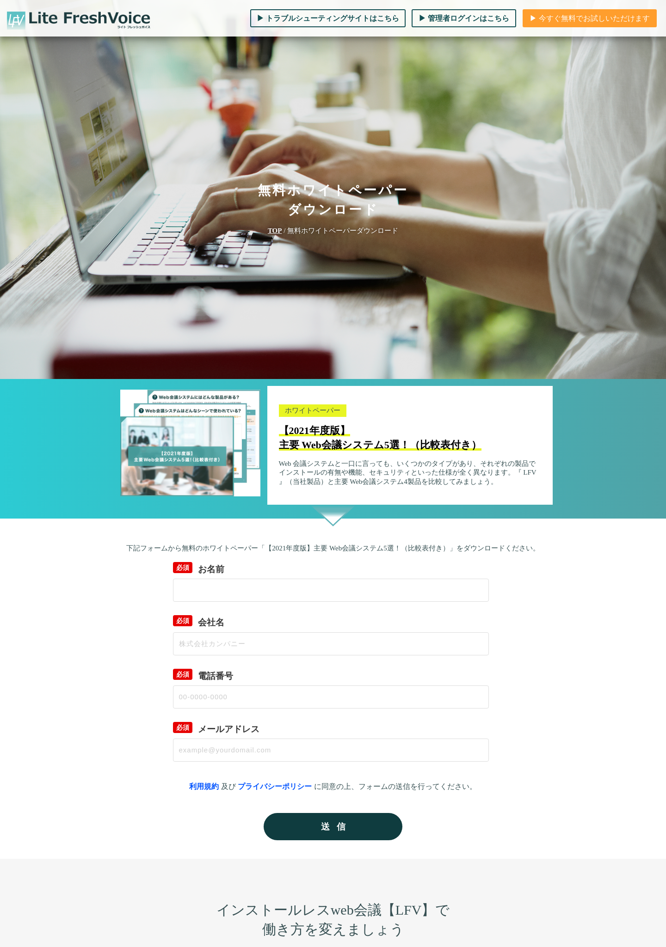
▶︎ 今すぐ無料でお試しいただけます (590, 18)
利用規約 (204, 786)
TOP (275, 230)
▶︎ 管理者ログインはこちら (464, 18)
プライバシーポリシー (275, 786)
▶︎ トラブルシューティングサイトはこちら (328, 18)
